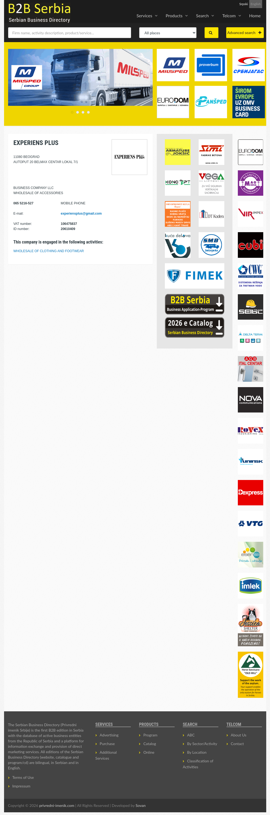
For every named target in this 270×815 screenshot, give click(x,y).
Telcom (228, 15)
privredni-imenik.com (56, 805)
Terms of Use (23, 777)
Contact (237, 743)
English (256, 4)
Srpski (243, 4)
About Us (238, 735)
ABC (191, 735)
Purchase (107, 743)
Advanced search (244, 32)
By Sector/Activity (202, 743)
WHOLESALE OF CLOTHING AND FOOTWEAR (49, 251)
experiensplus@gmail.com (81, 213)
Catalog (149, 743)
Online (148, 752)
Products (174, 15)
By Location (196, 752)
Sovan (141, 805)
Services (144, 15)
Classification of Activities (198, 764)
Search (202, 15)
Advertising (109, 735)
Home (255, 15)
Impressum (21, 786)
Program (150, 735)
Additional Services (106, 755)
